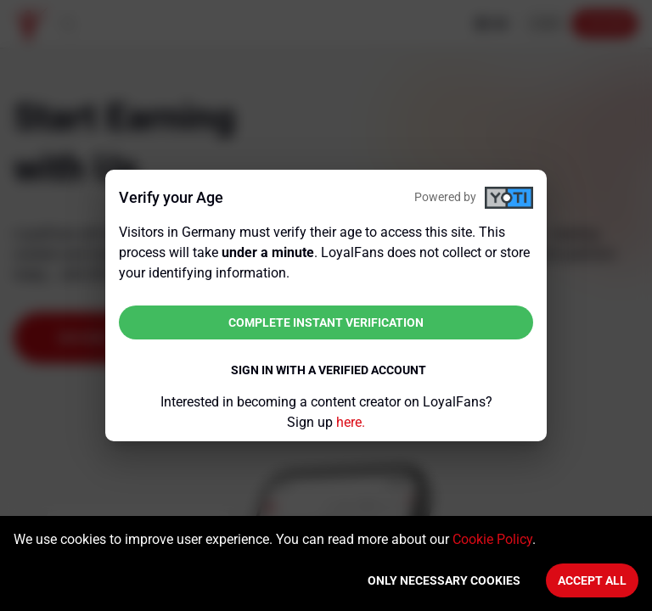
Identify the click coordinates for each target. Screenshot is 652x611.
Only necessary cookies (444, 580)
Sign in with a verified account (328, 370)
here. (350, 422)
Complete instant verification (326, 322)
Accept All (592, 580)
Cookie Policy (492, 539)
